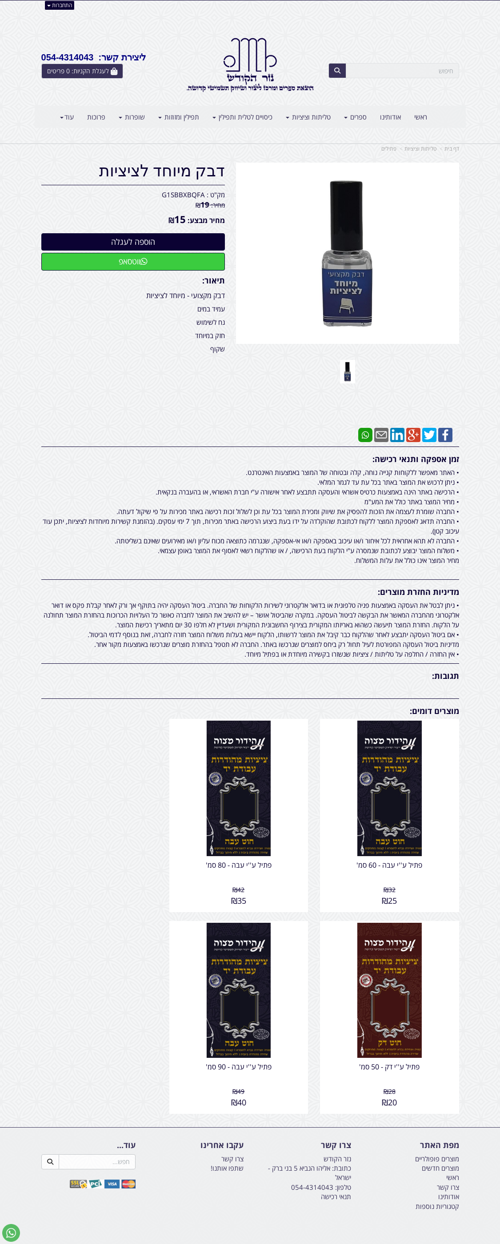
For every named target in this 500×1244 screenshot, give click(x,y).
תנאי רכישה (336, 1179)
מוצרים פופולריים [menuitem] (437, 1141)
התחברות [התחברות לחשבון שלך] (59, 5)
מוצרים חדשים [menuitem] (440, 1151)
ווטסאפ (133, 261)
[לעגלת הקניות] (82, 71)
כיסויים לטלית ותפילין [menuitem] (242, 116)
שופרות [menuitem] (132, 116)
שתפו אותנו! (227, 1151)
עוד (67, 116)
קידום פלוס (237, 1238)
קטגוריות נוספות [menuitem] (437, 1189)
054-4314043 (312, 1170)
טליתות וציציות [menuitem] (308, 116)
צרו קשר (232, 1141)
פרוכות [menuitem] (96, 116)
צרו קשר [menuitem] (448, 1170)
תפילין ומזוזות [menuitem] (178, 116)
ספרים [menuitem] (355, 116)
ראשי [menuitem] (420, 116)
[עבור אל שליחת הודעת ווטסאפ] (11, 1233)
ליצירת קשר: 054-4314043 (93, 57)
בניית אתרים (214, 1238)
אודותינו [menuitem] (390, 116)
